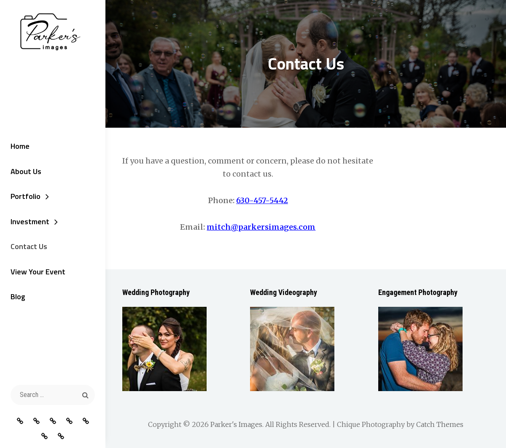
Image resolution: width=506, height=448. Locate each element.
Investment (30, 221)
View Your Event (38, 271)
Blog (18, 296)
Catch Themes (439, 424)
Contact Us (29, 246)
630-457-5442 (262, 200)
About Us (26, 171)
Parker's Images (236, 424)
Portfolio (25, 196)
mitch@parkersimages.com (261, 227)
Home (20, 146)
